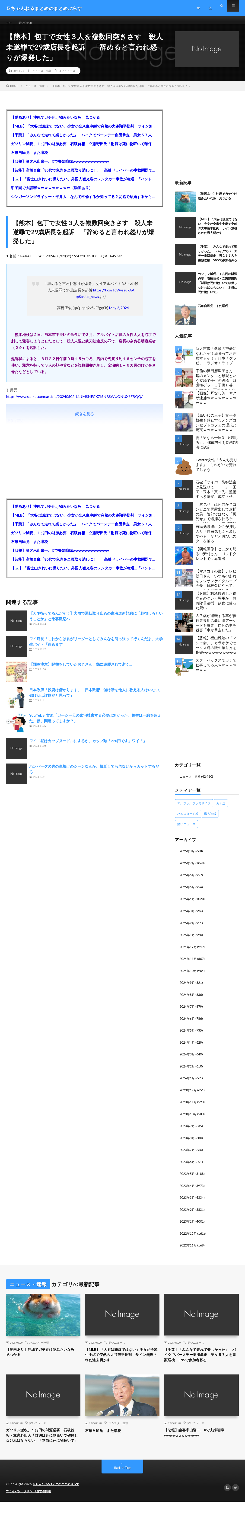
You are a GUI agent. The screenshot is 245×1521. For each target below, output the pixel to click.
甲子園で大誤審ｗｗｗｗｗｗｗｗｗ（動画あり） (51, 193)
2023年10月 (188, 1117)
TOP (9, 23)
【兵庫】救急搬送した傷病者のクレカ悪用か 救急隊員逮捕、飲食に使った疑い (216, 606)
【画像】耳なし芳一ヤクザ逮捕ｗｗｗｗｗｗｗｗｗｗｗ (216, 403)
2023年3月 (187, 1200)
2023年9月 (187, 1129)
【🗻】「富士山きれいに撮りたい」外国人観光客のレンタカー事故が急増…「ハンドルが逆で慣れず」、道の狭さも (84, 184)
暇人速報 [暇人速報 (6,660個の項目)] (210, 819)
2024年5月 (187, 1034)
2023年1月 (187, 1223)
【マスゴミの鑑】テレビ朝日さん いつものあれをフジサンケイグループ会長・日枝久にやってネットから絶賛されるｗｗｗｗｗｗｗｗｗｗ (216, 585)
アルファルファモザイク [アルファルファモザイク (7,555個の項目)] (193, 809)
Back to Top (122, 1487)
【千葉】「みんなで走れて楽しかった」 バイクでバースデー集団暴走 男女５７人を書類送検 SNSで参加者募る (84, 140)
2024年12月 (188, 951)
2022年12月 (188, 1235)
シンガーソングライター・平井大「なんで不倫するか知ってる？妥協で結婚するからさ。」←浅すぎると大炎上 (84, 202)
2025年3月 (187, 916)
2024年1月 (187, 1081)
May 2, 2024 (119, 313)
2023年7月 (187, 1152)
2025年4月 (187, 904)
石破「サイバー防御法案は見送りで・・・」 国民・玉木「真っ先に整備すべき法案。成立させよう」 (216, 496)
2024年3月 (187, 1058)
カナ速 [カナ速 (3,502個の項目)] (220, 809)
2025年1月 (187, 940)
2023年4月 (187, 1188)
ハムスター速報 (39, 1343)
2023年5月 (187, 1176)
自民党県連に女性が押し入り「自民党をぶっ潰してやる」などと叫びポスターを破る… (216, 539)
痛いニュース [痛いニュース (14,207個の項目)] (186, 830)
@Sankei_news (87, 302)
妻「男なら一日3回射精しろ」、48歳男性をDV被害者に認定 (217, 448)
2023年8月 (187, 1141)
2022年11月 (188, 1247)
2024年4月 (187, 1046)
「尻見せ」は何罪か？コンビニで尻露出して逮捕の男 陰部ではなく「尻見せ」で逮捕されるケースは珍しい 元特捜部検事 (216, 518)
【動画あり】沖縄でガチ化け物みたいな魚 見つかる (55, 123)
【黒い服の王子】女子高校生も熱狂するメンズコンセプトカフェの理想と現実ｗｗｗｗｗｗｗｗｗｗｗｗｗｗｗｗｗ (216, 429)
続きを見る (84, 419)
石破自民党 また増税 (29, 158)
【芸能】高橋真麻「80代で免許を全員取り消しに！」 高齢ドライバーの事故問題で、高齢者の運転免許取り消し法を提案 (84, 176)
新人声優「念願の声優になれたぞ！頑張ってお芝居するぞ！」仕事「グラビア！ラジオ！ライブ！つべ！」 (216, 362)
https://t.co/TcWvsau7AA (113, 296)
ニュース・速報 (42, 76)
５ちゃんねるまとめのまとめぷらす (58, 1503)
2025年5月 (187, 892)
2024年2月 (187, 1070)
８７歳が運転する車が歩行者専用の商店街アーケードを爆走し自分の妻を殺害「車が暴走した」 (216, 628)
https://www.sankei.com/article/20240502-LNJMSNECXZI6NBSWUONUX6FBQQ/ (74, 402)
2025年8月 (187, 857)
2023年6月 (187, 1164)
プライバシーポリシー (21, 1510)
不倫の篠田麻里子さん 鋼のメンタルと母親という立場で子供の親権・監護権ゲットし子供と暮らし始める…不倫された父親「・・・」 (216, 384)
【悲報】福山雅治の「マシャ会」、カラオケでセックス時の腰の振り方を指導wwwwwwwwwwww (216, 650)
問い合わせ (28, 23)
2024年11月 (188, 963)
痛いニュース (67, 76)
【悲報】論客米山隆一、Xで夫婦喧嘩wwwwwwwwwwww (60, 167)
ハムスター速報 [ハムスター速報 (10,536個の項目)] (187, 819)
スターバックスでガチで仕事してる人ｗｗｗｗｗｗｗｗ (216, 671)
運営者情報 (46, 1510)
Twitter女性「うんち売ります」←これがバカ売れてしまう (216, 470)
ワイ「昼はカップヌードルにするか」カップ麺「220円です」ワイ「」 (88, 746)
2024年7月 (187, 1011)
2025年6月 (187, 880)
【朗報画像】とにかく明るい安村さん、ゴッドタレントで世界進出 (216, 559)
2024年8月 (187, 999)
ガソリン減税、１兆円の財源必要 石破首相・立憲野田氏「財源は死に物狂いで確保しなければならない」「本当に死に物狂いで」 (84, 149)
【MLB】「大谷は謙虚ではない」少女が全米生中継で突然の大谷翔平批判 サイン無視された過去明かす (84, 132)
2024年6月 (187, 1022)
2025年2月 (187, 928)
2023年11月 (188, 1105)
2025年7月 (187, 869)
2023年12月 (188, 1093)
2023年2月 (187, 1212)
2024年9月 (187, 987)
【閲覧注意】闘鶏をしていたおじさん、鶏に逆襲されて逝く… (80, 670)
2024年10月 (188, 975)
